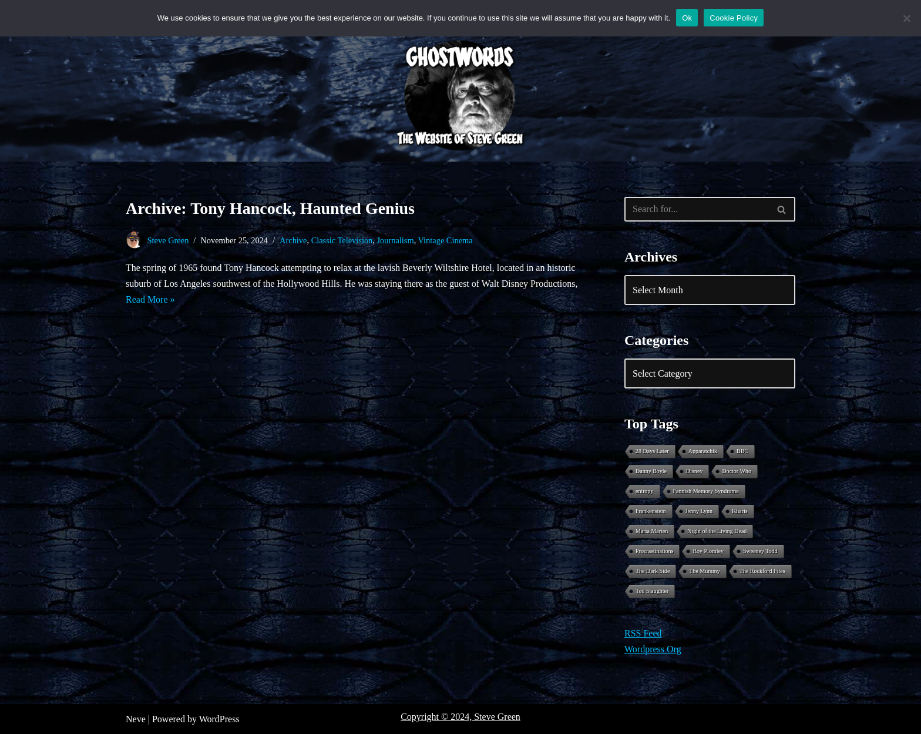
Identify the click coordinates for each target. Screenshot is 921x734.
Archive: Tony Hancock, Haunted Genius (270, 208)
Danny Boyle (651, 471)
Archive (293, 240)
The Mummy (704, 571)
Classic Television (342, 240)
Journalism (395, 240)
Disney (694, 471)
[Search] (696, 209)
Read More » (150, 299)
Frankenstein (651, 511)
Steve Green (168, 240)
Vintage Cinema (445, 240)
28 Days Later (652, 451)
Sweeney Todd (760, 551)
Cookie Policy (734, 18)
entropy (645, 491)
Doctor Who (736, 471)
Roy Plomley (708, 551)
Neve (136, 719)
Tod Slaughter (652, 591)
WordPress (219, 719)
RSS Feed (643, 633)
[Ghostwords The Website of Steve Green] (460, 96)
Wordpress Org (652, 649)
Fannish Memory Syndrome (706, 491)
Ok (687, 18)
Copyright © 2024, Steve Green (460, 717)
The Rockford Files (762, 571)
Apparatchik (702, 451)
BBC (742, 451)
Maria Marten (652, 531)
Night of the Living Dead (717, 531)
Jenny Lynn (698, 511)
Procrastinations (654, 551)
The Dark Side (653, 571)
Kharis (740, 511)
